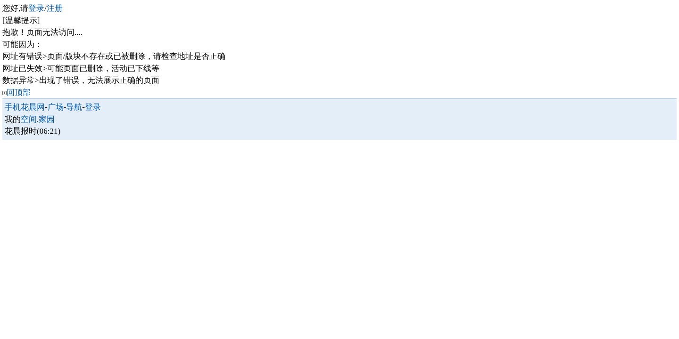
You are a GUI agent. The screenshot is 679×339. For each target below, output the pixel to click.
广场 (56, 107)
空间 (29, 119)
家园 (47, 119)
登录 (36, 8)
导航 (74, 107)
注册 (55, 8)
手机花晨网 (25, 107)
